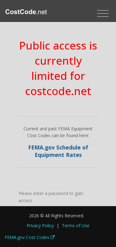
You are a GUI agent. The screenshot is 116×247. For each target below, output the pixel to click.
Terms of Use (75, 225)
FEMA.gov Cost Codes (30, 237)
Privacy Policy (40, 225)
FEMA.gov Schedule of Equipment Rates (58, 151)
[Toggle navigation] (103, 13)
